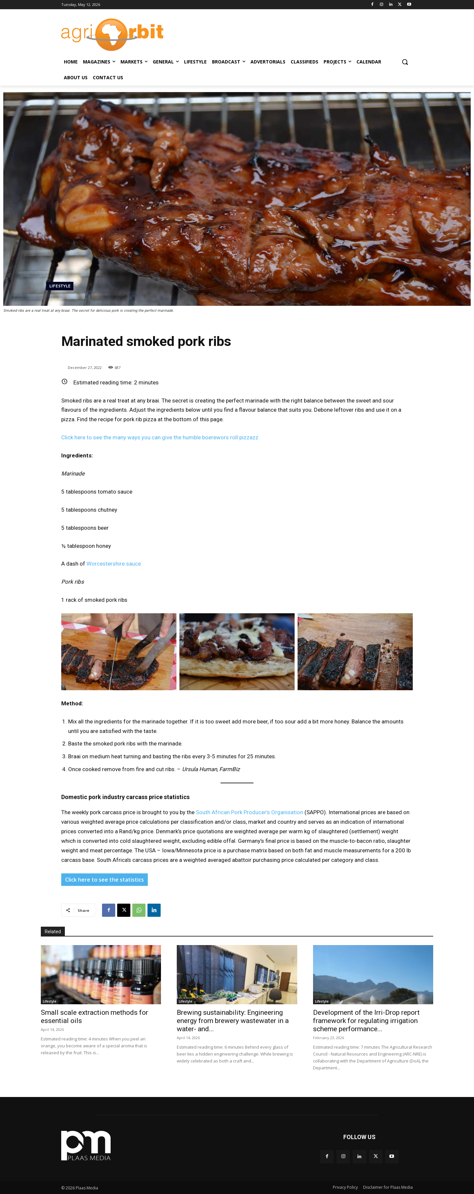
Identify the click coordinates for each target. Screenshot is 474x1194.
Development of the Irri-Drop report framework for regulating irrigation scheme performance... (366, 1021)
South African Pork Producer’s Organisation (249, 812)
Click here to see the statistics (104, 879)
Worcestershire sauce (114, 563)
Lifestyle (59, 286)
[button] (405, 62)
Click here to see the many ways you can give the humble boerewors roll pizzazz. (160, 437)
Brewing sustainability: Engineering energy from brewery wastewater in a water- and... (233, 1021)
